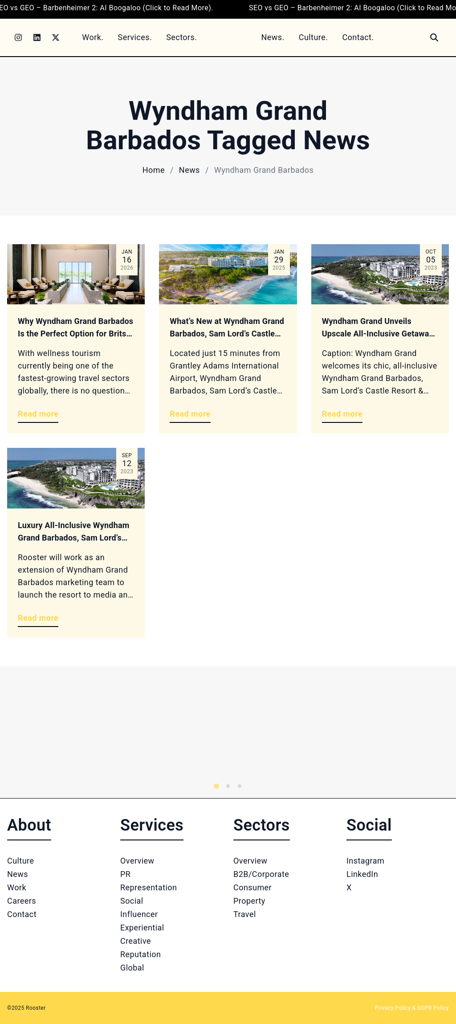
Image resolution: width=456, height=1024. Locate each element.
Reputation (140, 954)
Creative (135, 941)
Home (153, 170)
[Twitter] (55, 37)
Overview (137, 860)
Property (249, 900)
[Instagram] (18, 37)
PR (125, 874)
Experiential (142, 927)
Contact (22, 914)
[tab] (216, 785)
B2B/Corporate (261, 874)
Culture (20, 860)
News (189, 170)
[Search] (434, 37)
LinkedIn (362, 874)
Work (16, 887)
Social (131, 900)
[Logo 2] (324, 732)
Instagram (365, 860)
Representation (148, 887)
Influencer (139, 914)
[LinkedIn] (37, 37)
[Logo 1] (100, 732)
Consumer (252, 887)
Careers (21, 900)
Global (132, 967)
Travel (244, 914)
